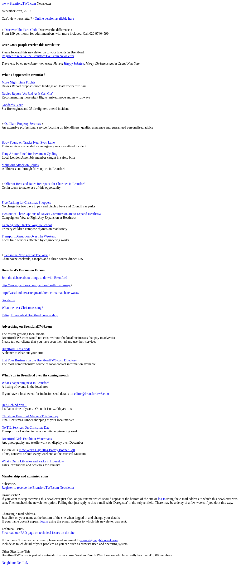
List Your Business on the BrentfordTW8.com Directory (39, 360)
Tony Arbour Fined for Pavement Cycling (29, 153)
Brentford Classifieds (16, 349)
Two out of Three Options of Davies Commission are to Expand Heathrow (51, 214)
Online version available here (54, 18)
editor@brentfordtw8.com (91, 393)
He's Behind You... (14, 405)
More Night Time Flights (18, 82)
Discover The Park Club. (21, 30)
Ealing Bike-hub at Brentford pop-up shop (30, 315)
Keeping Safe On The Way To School (27, 225)
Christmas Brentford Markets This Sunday (30, 416)
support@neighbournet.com (99, 540)
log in (162, 499)
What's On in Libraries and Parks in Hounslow (33, 461)
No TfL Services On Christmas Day (25, 427)
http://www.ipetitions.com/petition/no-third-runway (36, 285)
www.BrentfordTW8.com (19, 3)
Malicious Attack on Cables (20, 165)
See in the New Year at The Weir (26, 255)
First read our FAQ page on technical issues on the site (38, 532)
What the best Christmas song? (22, 307)
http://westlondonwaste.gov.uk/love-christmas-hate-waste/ (40, 292)
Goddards (8, 300)
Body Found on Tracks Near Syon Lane (28, 142)
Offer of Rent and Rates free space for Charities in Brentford (44, 184)
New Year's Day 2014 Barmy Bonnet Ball (47, 450)
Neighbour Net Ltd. (15, 562)
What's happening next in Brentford (25, 383)
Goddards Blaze (12, 105)
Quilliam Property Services (22, 123)
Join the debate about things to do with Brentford (34, 277)
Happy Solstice (74, 63)
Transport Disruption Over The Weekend (29, 236)
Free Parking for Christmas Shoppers (26, 202)
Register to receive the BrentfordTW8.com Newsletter (38, 56)
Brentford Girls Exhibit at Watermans (27, 439)
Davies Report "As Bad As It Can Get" (27, 93)
